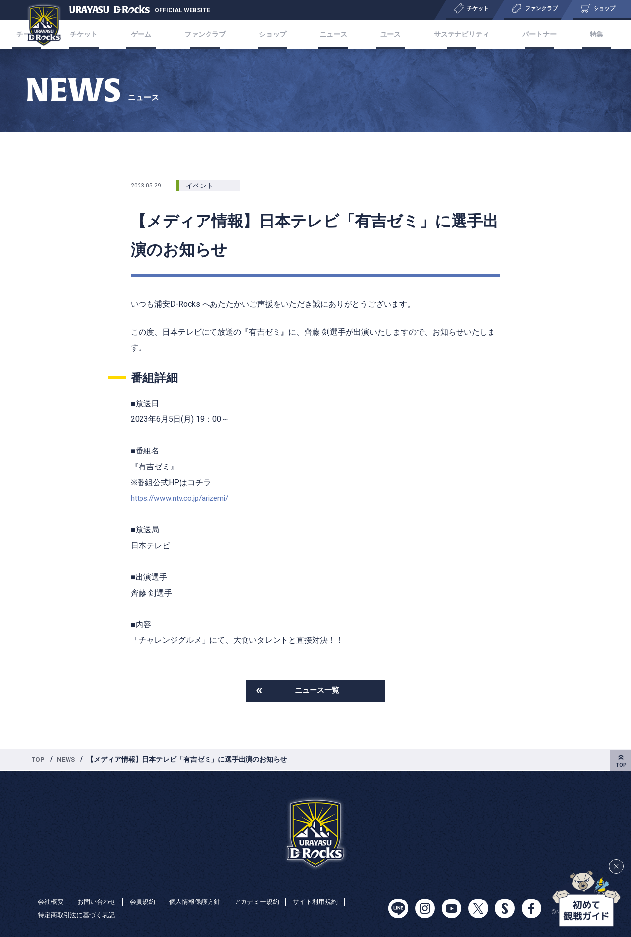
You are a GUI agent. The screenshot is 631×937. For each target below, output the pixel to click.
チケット (102, 34)
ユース (384, 34)
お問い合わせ (100, 901)
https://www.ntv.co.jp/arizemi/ (182, 498)
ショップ (277, 34)
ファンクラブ (213, 34)
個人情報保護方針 (203, 901)
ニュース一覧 (317, 691)
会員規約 (148, 901)
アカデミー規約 (269, 901)
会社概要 (52, 901)
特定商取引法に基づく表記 (79, 915)
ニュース (332, 34)
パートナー (526, 34)
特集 (578, 34)
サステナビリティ (451, 34)
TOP (39, 760)
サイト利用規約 (331, 901)
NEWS (67, 760)
